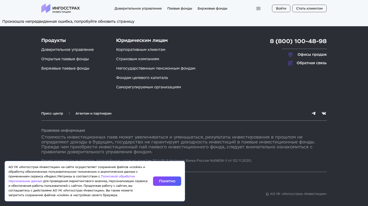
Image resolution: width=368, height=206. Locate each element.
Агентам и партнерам (93, 113)
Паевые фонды (179, 8)
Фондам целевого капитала (142, 77)
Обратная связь (312, 62)
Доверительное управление (138, 8)
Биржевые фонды (212, 8)
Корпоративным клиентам (140, 49)
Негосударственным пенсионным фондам (155, 68)
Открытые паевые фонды (65, 58)
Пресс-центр (52, 113)
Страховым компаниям (137, 58)
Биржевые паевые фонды (65, 68)
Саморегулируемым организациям (148, 87)
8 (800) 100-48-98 (298, 41)
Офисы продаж (312, 54)
